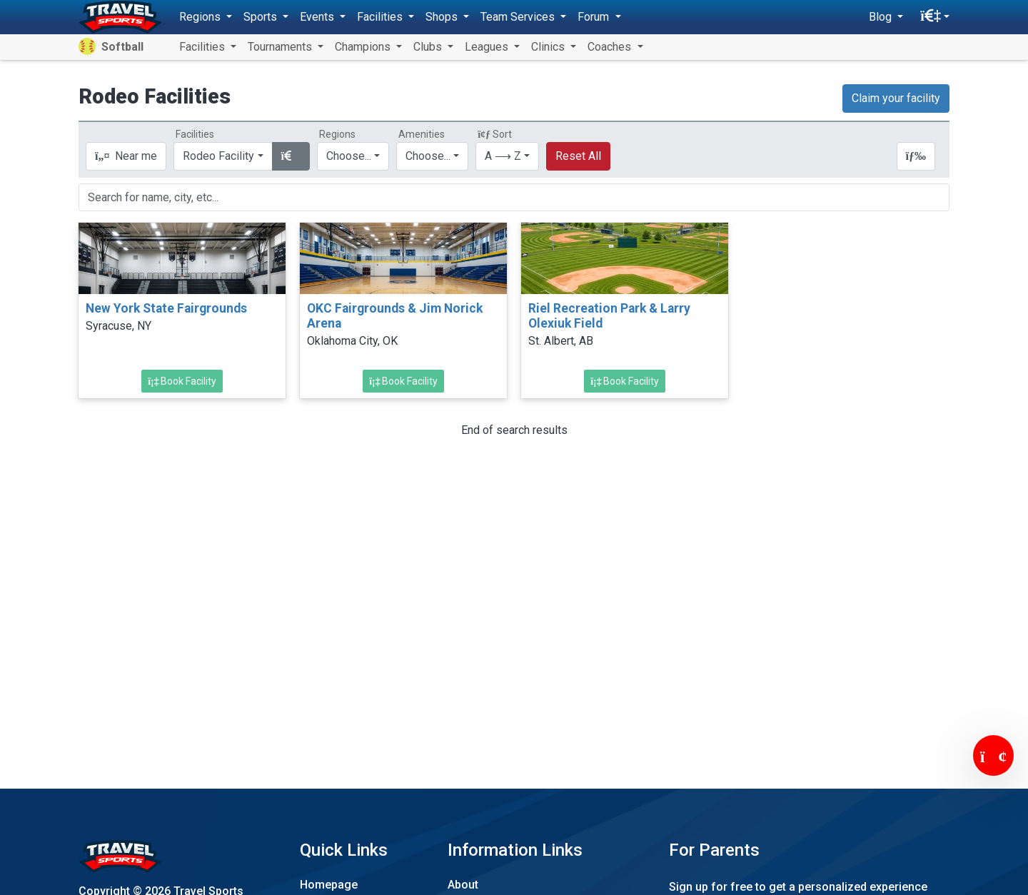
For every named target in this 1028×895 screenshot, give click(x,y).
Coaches (611, 47)
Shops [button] (442, 17)
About (463, 884)
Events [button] (318, 17)
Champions (364, 47)
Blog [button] (882, 17)
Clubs (429, 47)
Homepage (329, 884)
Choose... (348, 156)
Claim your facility (896, 98)
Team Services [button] (519, 17)
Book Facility (182, 381)
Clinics (549, 47)
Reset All (578, 156)
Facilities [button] (381, 17)
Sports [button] (261, 17)
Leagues (488, 47)
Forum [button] (595, 17)
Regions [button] (201, 17)
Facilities (203, 47)
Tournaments (281, 47)
